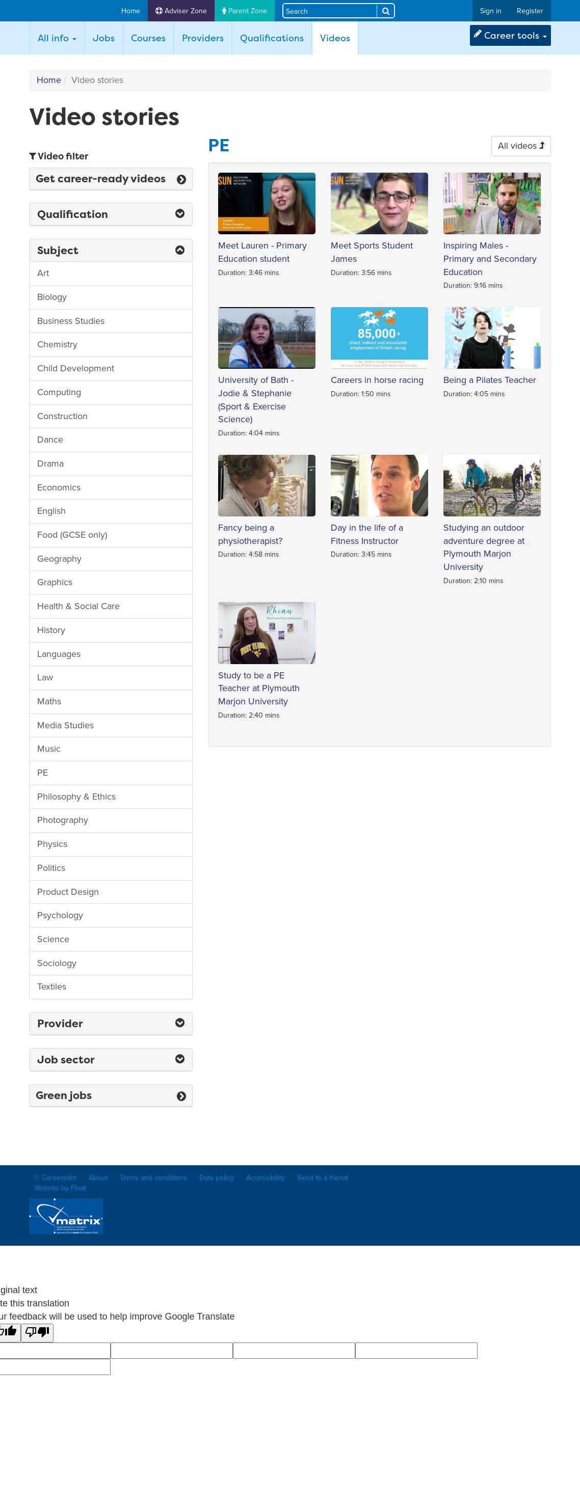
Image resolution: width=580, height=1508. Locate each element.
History (51, 630)
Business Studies (70, 320)
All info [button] (57, 38)
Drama (50, 463)
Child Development (75, 368)
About (98, 1177)
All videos (521, 145)
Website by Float (60, 1188)
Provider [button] (110, 1023)
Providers (203, 38)
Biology (52, 297)
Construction (62, 416)
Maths (49, 701)
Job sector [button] (110, 1059)
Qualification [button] (110, 214)
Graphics (54, 582)
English (51, 510)
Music (49, 748)
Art (43, 273)
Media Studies (65, 725)
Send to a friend (322, 1177)
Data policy (216, 1177)
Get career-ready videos (111, 178)
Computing (59, 392)
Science (53, 939)
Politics (51, 867)
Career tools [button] (510, 35)
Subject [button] (110, 250)
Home (130, 11)
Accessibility (265, 1177)
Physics (52, 843)
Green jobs (111, 1095)
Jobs (104, 38)
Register (530, 11)
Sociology (56, 963)
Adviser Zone (181, 11)
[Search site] (330, 10)
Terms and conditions (153, 1177)
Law (45, 677)
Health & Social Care (78, 606)
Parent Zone (244, 11)
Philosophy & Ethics (76, 796)
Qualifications (272, 38)
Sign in (491, 11)
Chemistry (57, 344)
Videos (339, 37)
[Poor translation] (37, 1333)
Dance (50, 439)
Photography (62, 820)
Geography (59, 558)
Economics (59, 487)
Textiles (51, 986)
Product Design (68, 891)
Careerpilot (69, 11)
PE (42, 772)
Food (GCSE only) (72, 534)
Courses (148, 38)
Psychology (60, 915)
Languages (59, 654)
